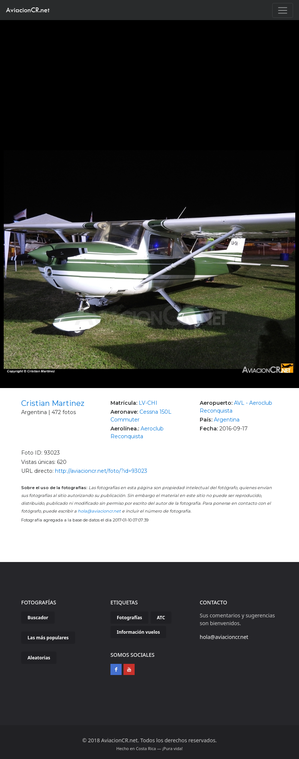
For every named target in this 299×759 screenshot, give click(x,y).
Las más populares (48, 637)
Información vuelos (138, 632)
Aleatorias (39, 658)
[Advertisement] (149, 76)
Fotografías (129, 617)
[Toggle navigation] (282, 10)
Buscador (38, 617)
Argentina (226, 419)
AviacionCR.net (27, 10)
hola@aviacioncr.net (99, 511)
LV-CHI (148, 403)
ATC (161, 617)
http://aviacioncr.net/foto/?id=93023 (101, 471)
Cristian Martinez (52, 403)
